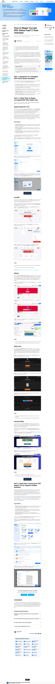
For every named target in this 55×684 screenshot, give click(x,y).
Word (21, 498)
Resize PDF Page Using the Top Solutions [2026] (5, 74)
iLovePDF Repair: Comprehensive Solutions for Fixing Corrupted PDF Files (6, 67)
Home (15, 24)
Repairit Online (18, 107)
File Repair (18, 24)
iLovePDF (16, 197)
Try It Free (27, 193)
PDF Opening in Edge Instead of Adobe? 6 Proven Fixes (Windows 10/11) (5, 49)
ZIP (30, 498)
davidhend (17, 50)
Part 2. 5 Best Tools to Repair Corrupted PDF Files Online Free (26, 69)
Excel (23, 498)
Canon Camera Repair (27, 647)
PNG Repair (35, 655)
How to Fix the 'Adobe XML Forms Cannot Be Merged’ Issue (6, 58)
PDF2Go (16, 273)
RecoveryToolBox (19, 421)
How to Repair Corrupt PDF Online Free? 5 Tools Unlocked (6, 78)
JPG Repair (27, 655)
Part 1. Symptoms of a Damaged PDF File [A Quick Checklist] (26, 68)
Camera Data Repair (19, 649)
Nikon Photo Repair (35, 649)
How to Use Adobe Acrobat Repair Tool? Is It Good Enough (6, 62)
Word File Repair (19, 641)
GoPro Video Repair (35, 647)
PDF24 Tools (17, 346)
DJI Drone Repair (27, 649)
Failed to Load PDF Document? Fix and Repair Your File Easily (6, 53)
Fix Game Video (27, 652)
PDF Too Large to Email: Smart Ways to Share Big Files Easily (5, 39)
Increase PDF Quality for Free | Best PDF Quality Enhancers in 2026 (6, 43)
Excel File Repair (27, 641)
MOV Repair (19, 655)
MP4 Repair (35, 652)
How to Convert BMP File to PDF (5, 71)
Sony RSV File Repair (19, 647)
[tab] (5, 25)
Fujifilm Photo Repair (19, 652)
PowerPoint (26, 498)
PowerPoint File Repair (35, 641)
